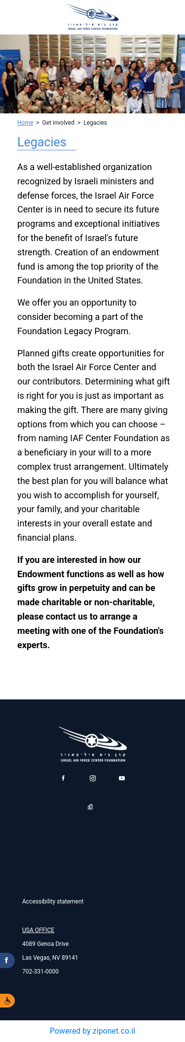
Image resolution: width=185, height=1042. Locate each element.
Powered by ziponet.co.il (92, 1031)
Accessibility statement (53, 901)
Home (25, 122)
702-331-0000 (40, 971)
